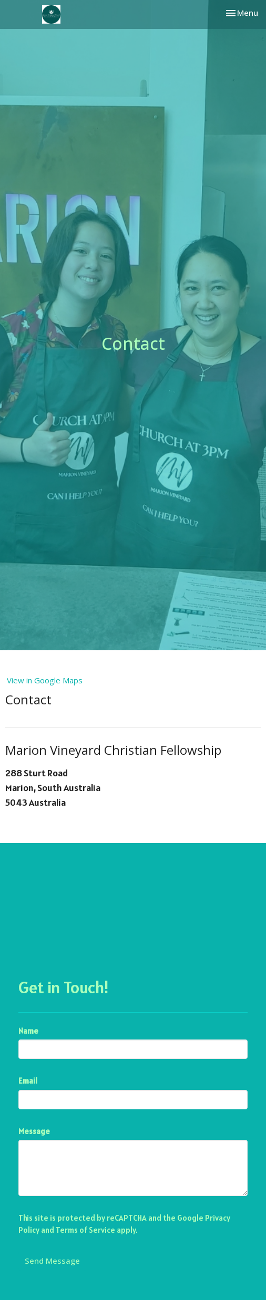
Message (34, 1131)
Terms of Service (85, 1230)
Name (28, 1031)
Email (27, 1081)
